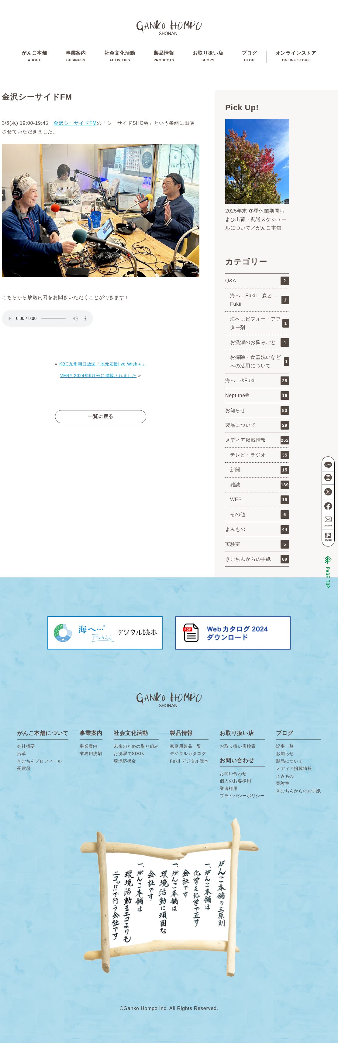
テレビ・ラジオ (259, 456)
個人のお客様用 (235, 782)
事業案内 (76, 57)
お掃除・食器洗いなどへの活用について (259, 362)
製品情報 (163, 57)
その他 (259, 516)
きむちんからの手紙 (257, 560)
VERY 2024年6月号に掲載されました (98, 376)
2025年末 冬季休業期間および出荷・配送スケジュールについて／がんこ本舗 (256, 220)
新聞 (259, 471)
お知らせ (257, 411)
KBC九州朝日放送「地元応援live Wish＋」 (102, 365)
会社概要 (26, 747)
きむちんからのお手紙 (298, 792)
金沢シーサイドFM (75, 124)
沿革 (21, 754)
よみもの (257, 530)
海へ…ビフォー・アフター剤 (259, 324)
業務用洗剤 (91, 754)
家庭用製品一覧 (186, 747)
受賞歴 (23, 769)
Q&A (257, 282)
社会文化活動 (120, 57)
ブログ (249, 57)
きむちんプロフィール (39, 762)
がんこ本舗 (34, 57)
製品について (257, 426)
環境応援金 (125, 762)
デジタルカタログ (188, 754)
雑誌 (259, 486)
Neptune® (257, 397)
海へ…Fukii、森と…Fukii (259, 301)
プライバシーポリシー (242, 796)
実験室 (257, 545)
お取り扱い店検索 (238, 747)
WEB (259, 501)
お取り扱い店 (208, 57)
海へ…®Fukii (257, 382)
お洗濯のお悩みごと (259, 343)
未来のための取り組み (136, 747)
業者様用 (229, 789)
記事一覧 (285, 747)
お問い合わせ (233, 774)
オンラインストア (296, 57)
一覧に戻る (100, 417)
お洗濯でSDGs (129, 754)
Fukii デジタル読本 (189, 762)
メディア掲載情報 (257, 441)
